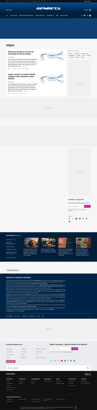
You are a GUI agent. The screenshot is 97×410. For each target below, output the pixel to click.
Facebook (87, 15)
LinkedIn (69, 221)
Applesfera (9, 385)
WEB (57, 15)
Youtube (76, 218)
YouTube (78, 55)
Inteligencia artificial (40, 349)
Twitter (82, 15)
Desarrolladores (11, 249)
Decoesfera (71, 383)
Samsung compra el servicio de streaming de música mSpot (20, 53)
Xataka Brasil (9, 401)
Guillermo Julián (16, 68)
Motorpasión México (60, 399)
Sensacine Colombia (35, 401)
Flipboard (84, 15)
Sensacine (33, 381)
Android (72, 57)
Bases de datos (10, 246)
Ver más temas (11, 361)
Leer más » (25, 66)
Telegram (90, 15)
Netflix (82, 57)
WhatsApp (23, 357)
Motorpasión (59, 381)
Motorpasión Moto (60, 383)
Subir (86, 374)
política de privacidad (68, 351)
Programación (85, 53)
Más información (50, 408)
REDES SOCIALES (40, 15)
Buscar (87, 368)
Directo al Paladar (48, 381)
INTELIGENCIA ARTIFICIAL (26, 15)
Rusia (84, 55)
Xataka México (10, 399)
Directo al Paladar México (48, 400)
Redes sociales (31, 316)
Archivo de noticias (13, 270)
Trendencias (71, 381)
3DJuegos (21, 381)
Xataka (8, 381)
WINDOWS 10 (50, 15)
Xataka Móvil (9, 383)
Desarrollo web (10, 239)
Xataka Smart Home (11, 387)
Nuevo (87, 10)
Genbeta (48, 8)
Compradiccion (72, 385)
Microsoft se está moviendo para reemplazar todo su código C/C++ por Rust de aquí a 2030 (48, 250)
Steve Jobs (77, 53)
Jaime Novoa (15, 93)
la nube (58, 291)
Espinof (33, 383)
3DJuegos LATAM (23, 399)
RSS (83, 218)
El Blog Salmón (84, 381)
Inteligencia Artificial (40, 357)
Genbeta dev (13, 235)
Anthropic (70, 53)
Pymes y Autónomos (85, 383)
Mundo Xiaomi (10, 389)
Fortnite (77, 57)
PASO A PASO (64, 15)
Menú (10, 10)
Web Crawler (11, 310)
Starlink (88, 55)
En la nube (22, 310)
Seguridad (23, 351)
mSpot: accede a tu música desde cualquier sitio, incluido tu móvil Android (21, 76)
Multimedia (11, 82)
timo (43, 316)
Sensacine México (35, 399)
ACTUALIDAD (14, 15)
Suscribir (87, 206)
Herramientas (10, 351)
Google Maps (71, 55)
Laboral (38, 316)
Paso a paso (17, 316)
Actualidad (11, 57)
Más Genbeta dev (10, 257)
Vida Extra (21, 383)
